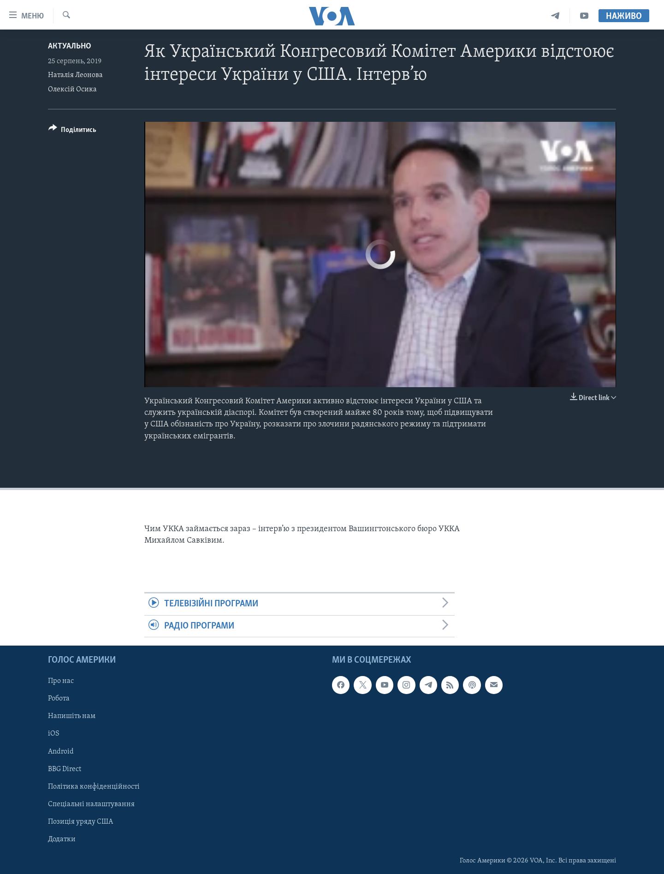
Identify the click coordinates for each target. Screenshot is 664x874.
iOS (53, 733)
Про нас (61, 681)
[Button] (72, 131)
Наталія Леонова (75, 75)
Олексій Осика (72, 89)
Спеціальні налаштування (91, 804)
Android (61, 751)
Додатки (62, 839)
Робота (59, 698)
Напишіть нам (71, 716)
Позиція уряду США (80, 822)
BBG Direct (64, 768)
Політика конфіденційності (94, 786)
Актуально (69, 46)
